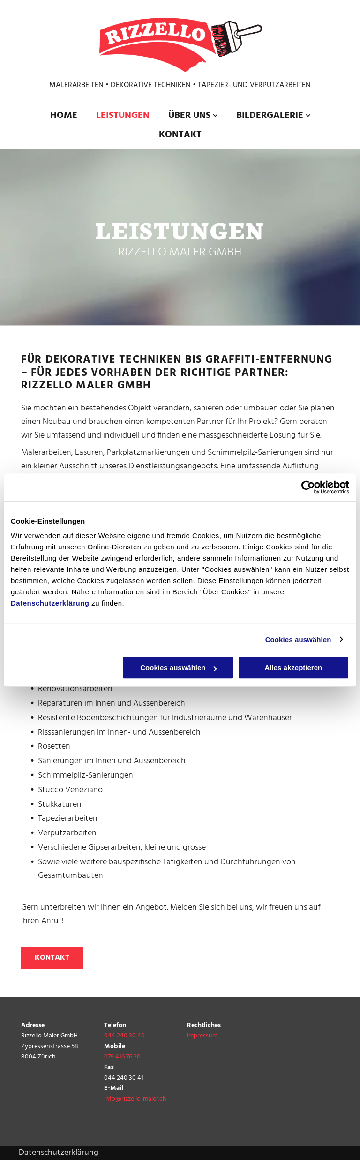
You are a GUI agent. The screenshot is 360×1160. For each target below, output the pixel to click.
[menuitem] (64, 115)
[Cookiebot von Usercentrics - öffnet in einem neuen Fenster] (308, 487)
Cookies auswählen (298, 639)
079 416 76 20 (122, 1056)
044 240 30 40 (124, 1035)
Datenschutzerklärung (50, 603)
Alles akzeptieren (293, 667)
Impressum (202, 1035)
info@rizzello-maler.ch (135, 1099)
